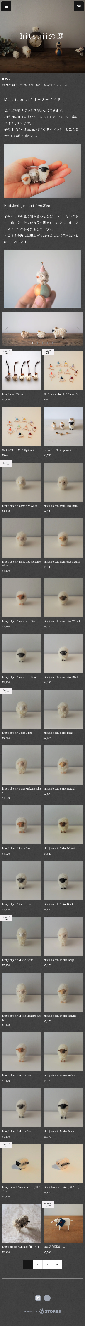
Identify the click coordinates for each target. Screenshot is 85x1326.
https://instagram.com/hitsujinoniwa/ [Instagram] (38, 1298)
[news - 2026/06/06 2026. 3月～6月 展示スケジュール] (42, 85)
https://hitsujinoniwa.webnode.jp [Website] (47, 1298)
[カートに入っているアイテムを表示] (79, 6)
